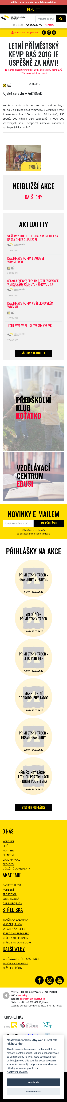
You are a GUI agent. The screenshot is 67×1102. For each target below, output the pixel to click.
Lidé (5, 846)
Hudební (8, 889)
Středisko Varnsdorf (17, 942)
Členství (8, 855)
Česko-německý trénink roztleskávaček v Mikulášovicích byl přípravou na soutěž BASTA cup (33, 283)
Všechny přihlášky (33, 807)
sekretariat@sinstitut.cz (32, 998)
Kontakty (49, 24)
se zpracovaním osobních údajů (33, 533)
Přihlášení (18, 32)
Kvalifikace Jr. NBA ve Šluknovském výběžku (30, 305)
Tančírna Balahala (15, 919)
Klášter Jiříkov (12, 924)
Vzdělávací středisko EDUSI (21, 958)
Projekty (8, 864)
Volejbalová (11, 898)
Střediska (13, 909)
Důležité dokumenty (16, 868)
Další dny (33, 197)
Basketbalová (12, 885)
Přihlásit (49, 523)
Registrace (32, 32)
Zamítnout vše (33, 1091)
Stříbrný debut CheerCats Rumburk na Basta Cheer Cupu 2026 (32, 238)
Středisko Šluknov (15, 938)
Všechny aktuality (33, 353)
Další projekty (12, 903)
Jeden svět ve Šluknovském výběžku (30, 326)
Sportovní (10, 894)
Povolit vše (33, 1082)
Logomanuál (11, 859)
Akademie (12, 875)
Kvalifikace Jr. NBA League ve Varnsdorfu (25, 260)
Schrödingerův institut (18, 69)
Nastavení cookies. (17, 1072)
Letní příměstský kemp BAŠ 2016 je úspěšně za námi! (41, 71)
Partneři (8, 850)
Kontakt (8, 841)
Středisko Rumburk (16, 933)
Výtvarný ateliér (14, 928)
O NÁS (8, 831)
